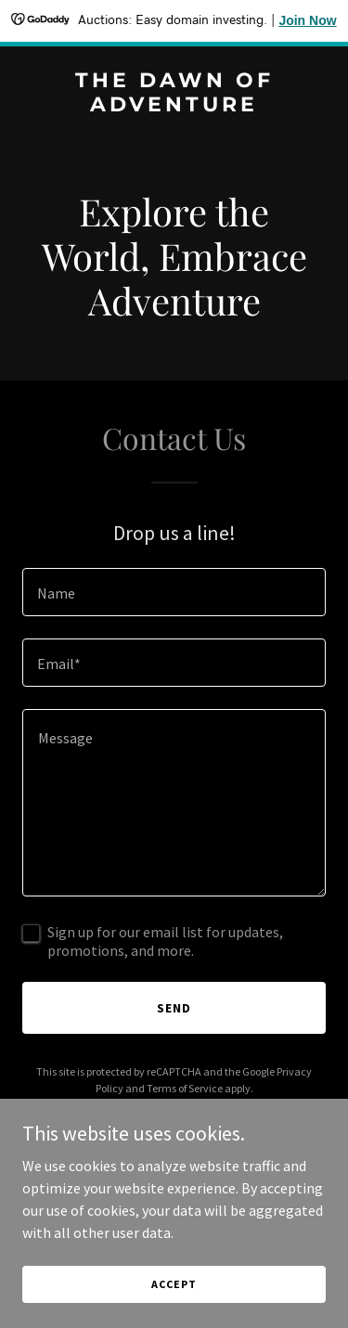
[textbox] (174, 592)
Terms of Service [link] (185, 1088)
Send (174, 1007)
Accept (173, 1284)
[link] (174, 106)
